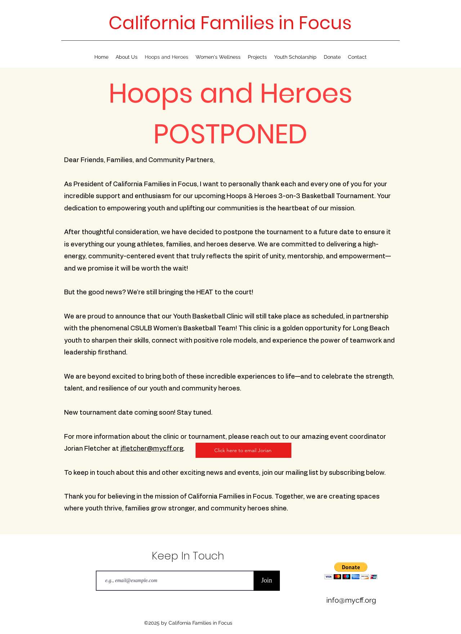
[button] (351, 570)
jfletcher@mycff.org (151, 449)
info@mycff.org (351, 600)
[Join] (267, 581)
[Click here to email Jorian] (243, 450)
